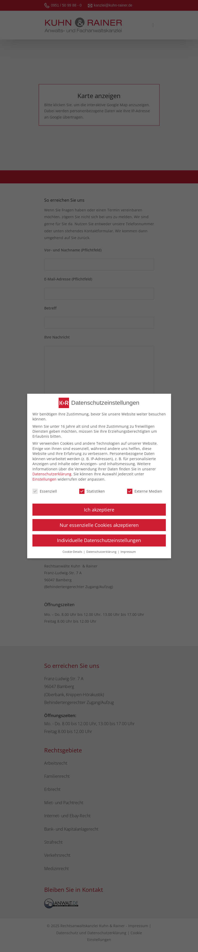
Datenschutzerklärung (51, 473)
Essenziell (44, 491)
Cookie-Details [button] (73, 552)
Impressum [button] (128, 552)
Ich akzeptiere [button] (99, 509)
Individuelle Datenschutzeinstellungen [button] (99, 540)
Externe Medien (144, 491)
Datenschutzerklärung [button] (101, 552)
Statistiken (92, 491)
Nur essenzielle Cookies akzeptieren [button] (99, 525)
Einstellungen (44, 479)
